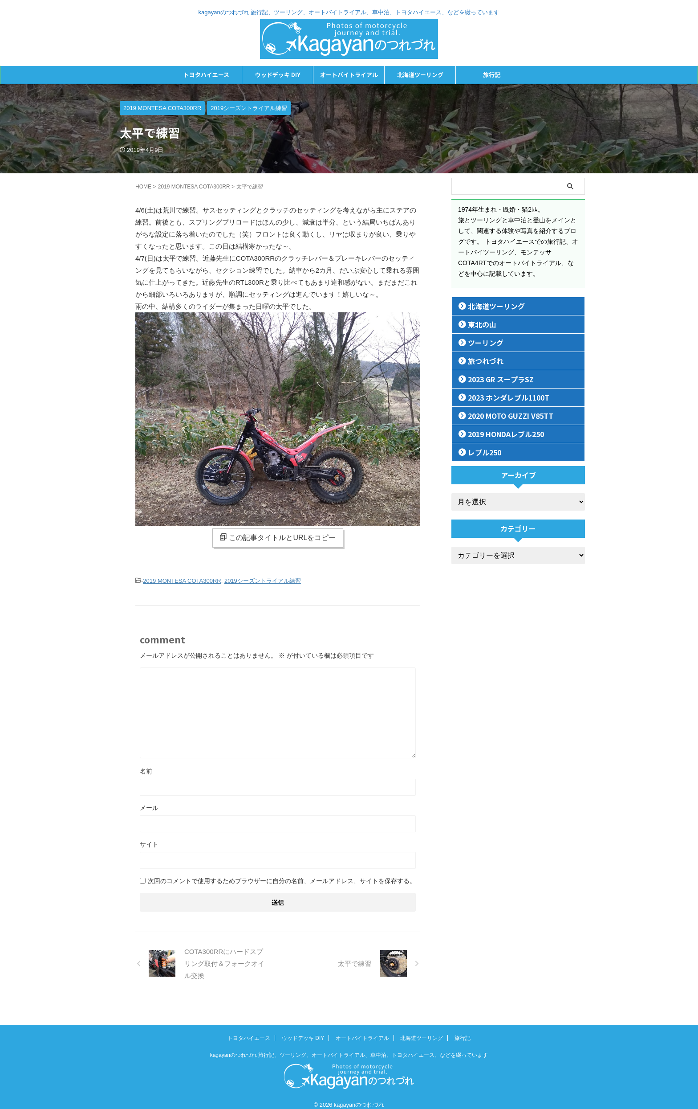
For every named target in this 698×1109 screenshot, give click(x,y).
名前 (146, 769)
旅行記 (491, 74)
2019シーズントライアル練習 (262, 580)
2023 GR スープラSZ (494, 379)
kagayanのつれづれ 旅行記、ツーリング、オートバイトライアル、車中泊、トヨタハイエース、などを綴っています (349, 1046)
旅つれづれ (481, 360)
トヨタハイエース (206, 74)
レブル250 (481, 452)
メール (149, 806)
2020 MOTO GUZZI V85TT (504, 415)
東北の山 (478, 324)
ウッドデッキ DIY (277, 74)
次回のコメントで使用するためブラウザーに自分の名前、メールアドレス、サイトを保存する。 (282, 879)
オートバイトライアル (349, 74)
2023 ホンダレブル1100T (501, 397)
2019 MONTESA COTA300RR (182, 580)
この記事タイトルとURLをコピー (277, 537)
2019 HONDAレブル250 (499, 434)
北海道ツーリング (420, 74)
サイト (149, 843)
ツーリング (481, 342)
